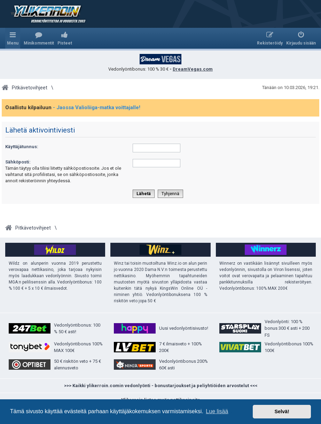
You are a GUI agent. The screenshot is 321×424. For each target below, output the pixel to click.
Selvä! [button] (281, 411)
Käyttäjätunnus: (21, 146)
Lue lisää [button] (217, 411)
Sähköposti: (18, 162)
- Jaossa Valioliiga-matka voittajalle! (96, 107)
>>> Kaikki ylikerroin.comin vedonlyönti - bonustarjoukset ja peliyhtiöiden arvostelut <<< (160, 385)
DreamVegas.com (193, 69)
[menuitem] (39, 38)
